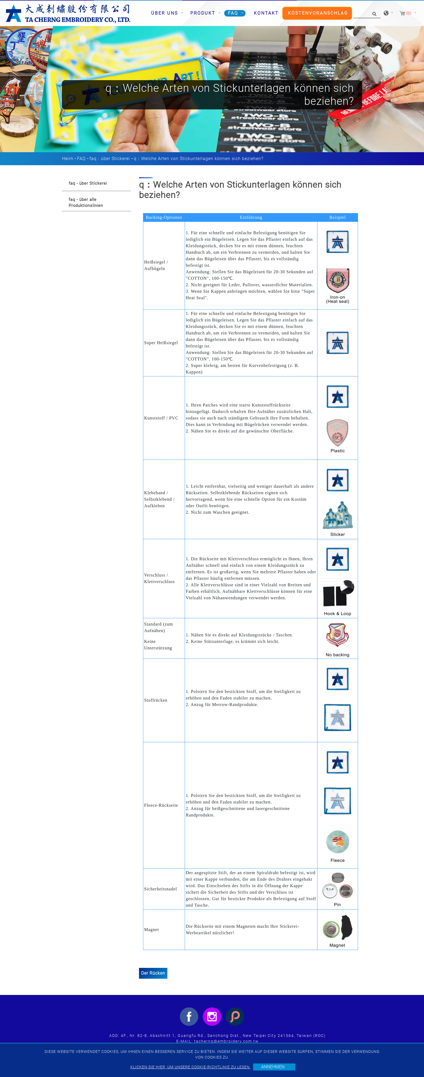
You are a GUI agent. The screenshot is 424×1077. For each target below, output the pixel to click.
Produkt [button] (203, 13)
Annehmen (272, 1066)
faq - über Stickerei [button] (88, 183)
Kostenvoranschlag (318, 13)
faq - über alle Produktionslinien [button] (86, 202)
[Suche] (366, 13)
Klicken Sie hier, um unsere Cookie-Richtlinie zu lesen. (190, 1067)
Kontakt (266, 13)
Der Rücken (153, 973)
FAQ (81, 158)
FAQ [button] (234, 13)
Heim (67, 158)
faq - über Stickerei (110, 158)
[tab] (96, 184)
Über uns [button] (165, 13)
